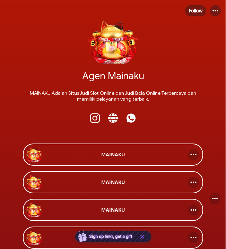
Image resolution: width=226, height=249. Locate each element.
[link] (113, 154)
